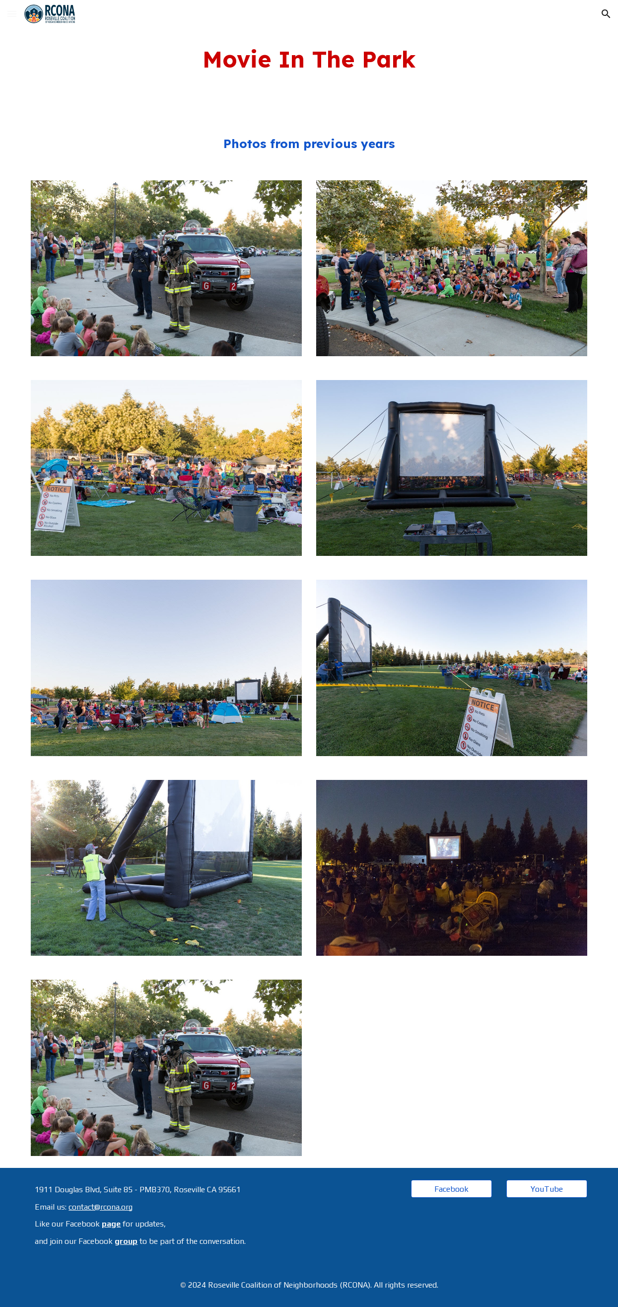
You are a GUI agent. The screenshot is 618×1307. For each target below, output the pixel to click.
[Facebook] (451, 1189)
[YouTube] (547, 1189)
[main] (309, 59)
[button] (12, 13)
